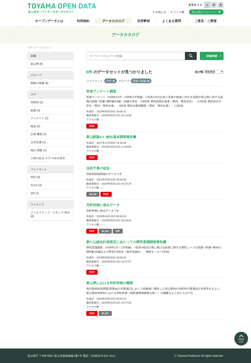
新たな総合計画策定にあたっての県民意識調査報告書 (126, 242)
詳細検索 (211, 56)
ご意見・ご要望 (205, 21)
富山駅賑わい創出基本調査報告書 (111, 137)
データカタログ (113, 21)
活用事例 (143, 21)
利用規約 (83, 21)
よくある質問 (171, 21)
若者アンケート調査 (101, 91)
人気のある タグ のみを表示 (48, 158)
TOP (29, 48)
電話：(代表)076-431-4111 (99, 355)
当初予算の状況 (98, 168)
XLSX (92, 194)
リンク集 (178, 12)
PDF (92, 126)
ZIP (118, 231)
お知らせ (160, 12)
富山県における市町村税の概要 (109, 283)
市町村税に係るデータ (103, 205)
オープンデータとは (49, 21)
